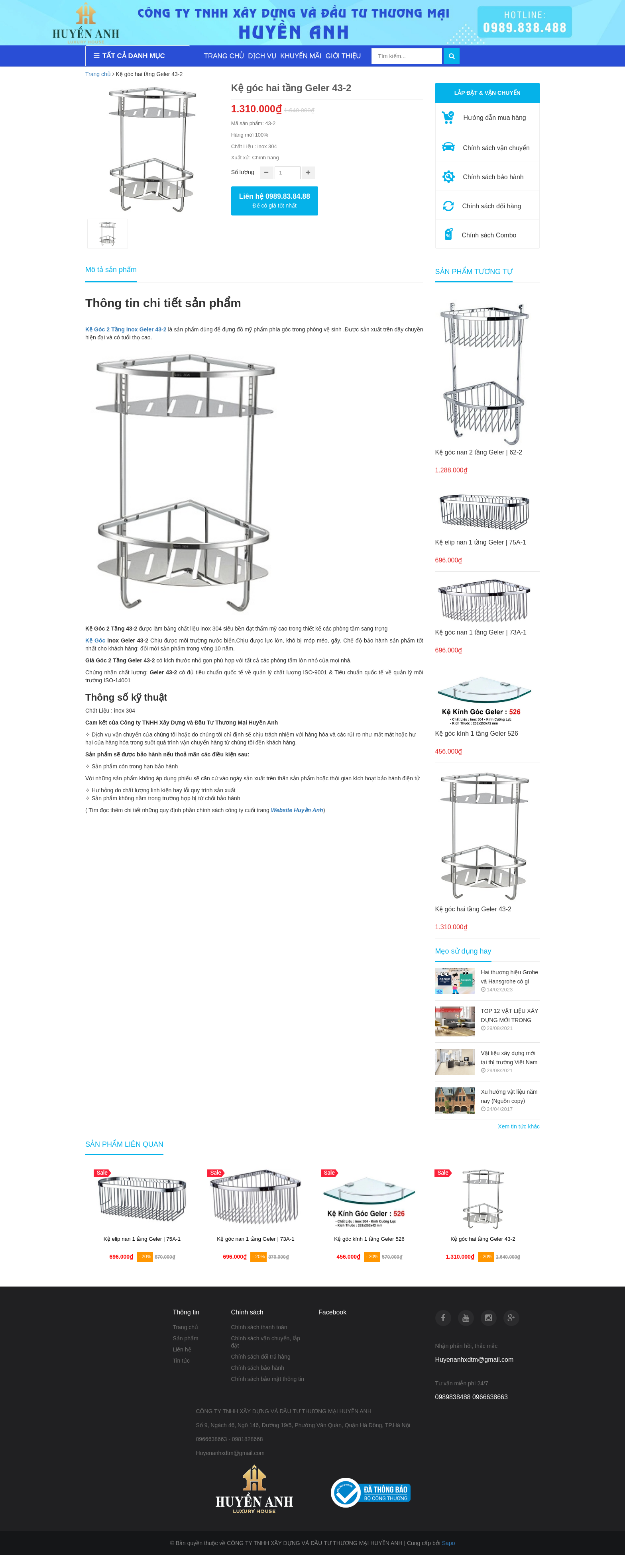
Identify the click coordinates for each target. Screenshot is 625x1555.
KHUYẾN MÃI (300, 56)
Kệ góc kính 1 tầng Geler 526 (476, 733)
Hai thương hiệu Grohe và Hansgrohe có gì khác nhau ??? (510, 977)
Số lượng (242, 172)
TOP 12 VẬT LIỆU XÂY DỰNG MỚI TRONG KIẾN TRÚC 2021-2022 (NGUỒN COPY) (510, 1016)
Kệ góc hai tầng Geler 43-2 (473, 909)
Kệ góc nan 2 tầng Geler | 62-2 (479, 452)
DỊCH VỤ (262, 56)
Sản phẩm (185, 1338)
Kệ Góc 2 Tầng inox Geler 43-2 (125, 329)
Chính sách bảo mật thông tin (267, 1379)
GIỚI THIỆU (343, 56)
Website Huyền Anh (297, 810)
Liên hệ (182, 1349)
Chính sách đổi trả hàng (261, 1356)
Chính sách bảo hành (257, 1368)
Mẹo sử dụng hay (463, 951)
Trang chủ (98, 74)
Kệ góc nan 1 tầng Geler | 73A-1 (481, 632)
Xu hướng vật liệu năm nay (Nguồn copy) (509, 1096)
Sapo (448, 1543)
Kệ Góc (95, 640)
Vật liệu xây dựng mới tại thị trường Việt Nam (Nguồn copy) (509, 1058)
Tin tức (181, 1360)
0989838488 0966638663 (471, 1397)
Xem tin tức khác (519, 1126)
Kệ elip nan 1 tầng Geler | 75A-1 (481, 542)
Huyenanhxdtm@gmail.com (474, 1359)
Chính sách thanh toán (259, 1327)
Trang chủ (185, 1327)
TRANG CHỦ (224, 56)
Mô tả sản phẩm (111, 270)
